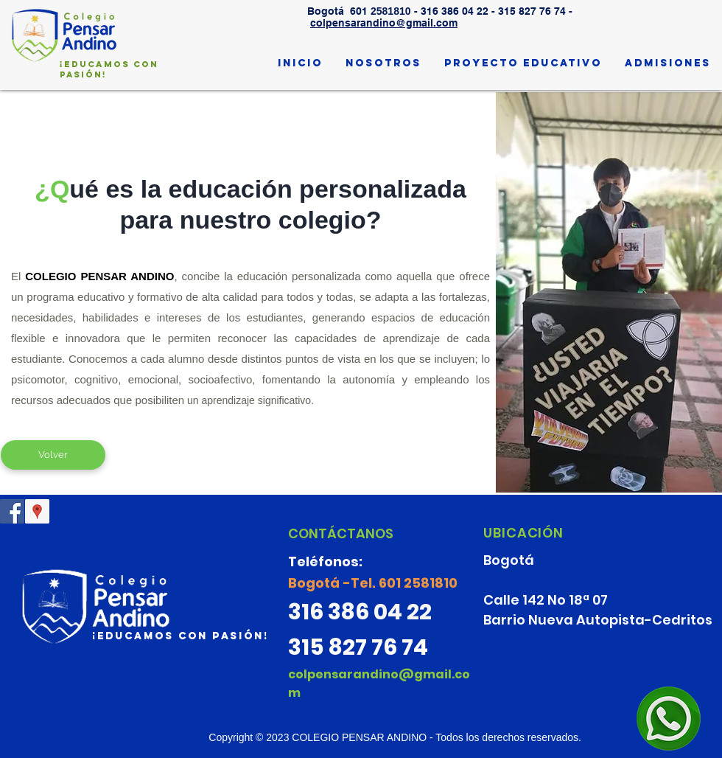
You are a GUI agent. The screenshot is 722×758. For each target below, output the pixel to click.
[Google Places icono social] (37, 511)
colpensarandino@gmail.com (384, 23)
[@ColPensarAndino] (12, 511)
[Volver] (53, 455)
